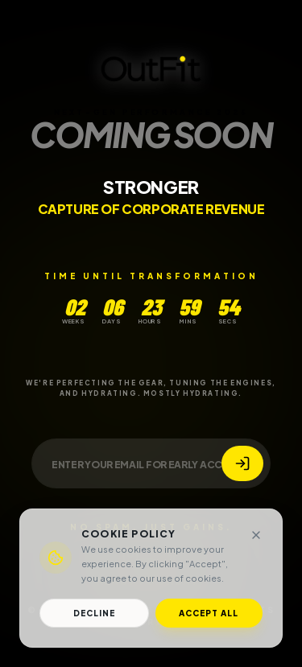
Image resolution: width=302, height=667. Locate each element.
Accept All (208, 613)
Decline (94, 613)
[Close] (256, 535)
